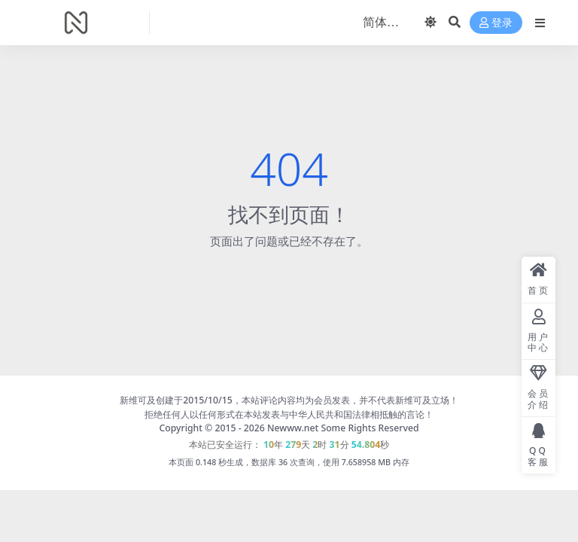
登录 (496, 23)
